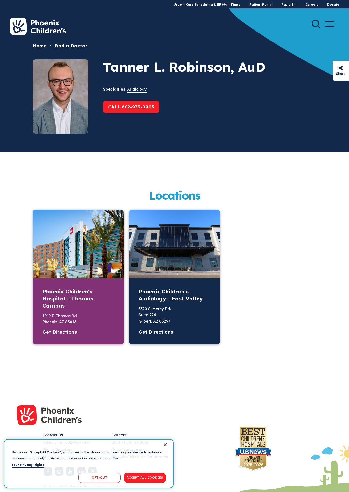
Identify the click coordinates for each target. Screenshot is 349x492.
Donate (333, 4)
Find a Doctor (70, 46)
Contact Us (52, 435)
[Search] (315, 23)
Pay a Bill (288, 4)
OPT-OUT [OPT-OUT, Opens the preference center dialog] (99, 477)
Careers (311, 4)
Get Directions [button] (59, 332)
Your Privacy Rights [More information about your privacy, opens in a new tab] (28, 465)
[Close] (165, 445)
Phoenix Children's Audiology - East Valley (171, 295)
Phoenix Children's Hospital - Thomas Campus (67, 298)
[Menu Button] (329, 24)
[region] (89, 463)
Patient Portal (260, 4)
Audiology (137, 89)
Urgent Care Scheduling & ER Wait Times (207, 4)
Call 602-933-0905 (131, 107)
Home (40, 46)
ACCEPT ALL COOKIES (145, 477)
